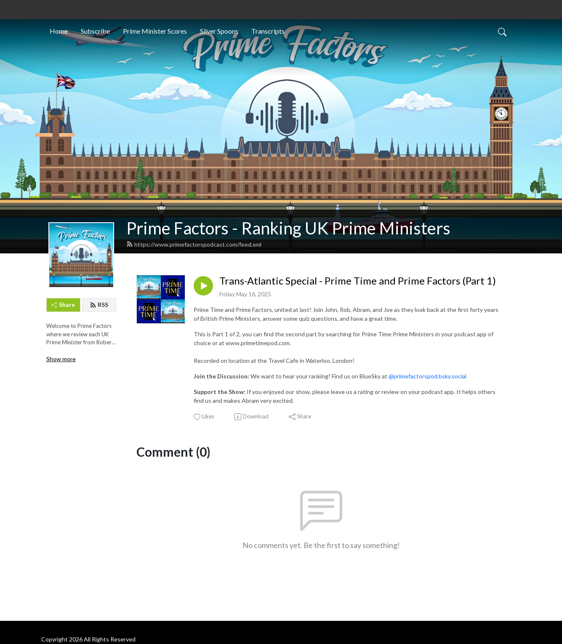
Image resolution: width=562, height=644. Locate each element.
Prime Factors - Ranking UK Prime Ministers (288, 228)
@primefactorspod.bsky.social (427, 376)
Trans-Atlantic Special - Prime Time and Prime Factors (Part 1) (357, 281)
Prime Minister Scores (155, 31)
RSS (99, 304)
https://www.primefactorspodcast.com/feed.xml (193, 244)
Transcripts (268, 31)
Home (59, 31)
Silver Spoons (219, 31)
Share (63, 304)
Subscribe (95, 31)
